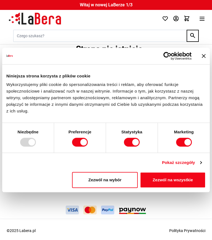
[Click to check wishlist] (165, 19)
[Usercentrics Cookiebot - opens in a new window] (167, 56)
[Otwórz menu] (202, 18)
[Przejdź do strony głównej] (81, 18)
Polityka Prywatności (187, 230)
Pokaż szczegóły (178, 162)
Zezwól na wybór (104, 179)
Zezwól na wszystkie (173, 179)
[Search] (193, 36)
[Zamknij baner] (204, 56)
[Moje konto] (176, 19)
